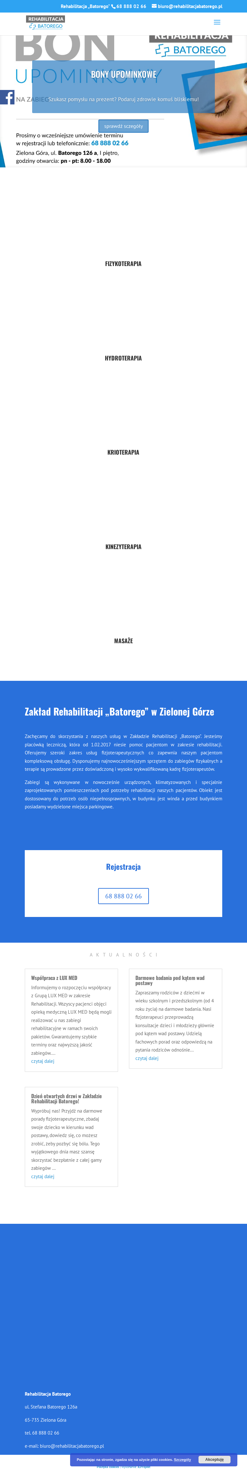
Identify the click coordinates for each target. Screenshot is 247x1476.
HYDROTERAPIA (123, 358)
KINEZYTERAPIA (123, 546)
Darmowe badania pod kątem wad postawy (170, 980)
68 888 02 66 (123, 896)
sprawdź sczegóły (123, 126)
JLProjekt (144, 1467)
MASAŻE (123, 640)
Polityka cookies (108, 1467)
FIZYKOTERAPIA (123, 263)
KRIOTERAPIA (123, 452)
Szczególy (182, 1460)
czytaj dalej (42, 1061)
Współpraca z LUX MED (54, 978)
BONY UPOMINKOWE (123, 74)
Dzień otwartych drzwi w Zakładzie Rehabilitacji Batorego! (66, 1098)
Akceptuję (214, 1459)
